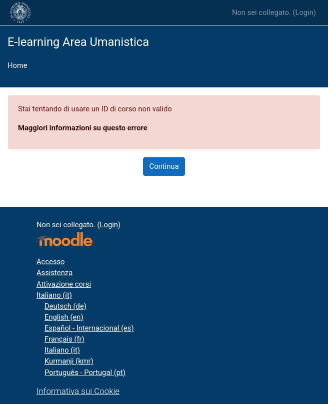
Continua (164, 166)
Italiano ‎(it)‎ (54, 295)
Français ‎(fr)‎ (64, 339)
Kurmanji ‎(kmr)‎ (69, 361)
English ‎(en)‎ (64, 317)
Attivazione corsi (63, 284)
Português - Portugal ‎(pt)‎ (85, 372)
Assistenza (54, 272)
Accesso (50, 261)
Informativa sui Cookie (78, 391)
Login (304, 12)
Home (18, 65)
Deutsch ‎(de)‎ (65, 306)
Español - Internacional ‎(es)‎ (89, 328)
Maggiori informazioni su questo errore (83, 127)
